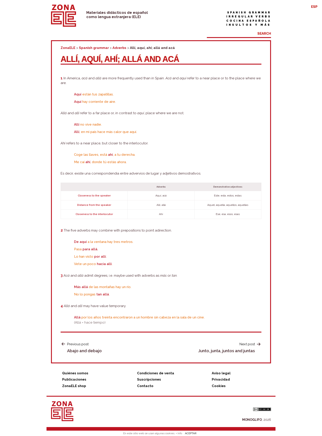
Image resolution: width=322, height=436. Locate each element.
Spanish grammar (249, 12)
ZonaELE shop (74, 386)
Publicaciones (74, 379)
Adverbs (119, 48)
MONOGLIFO (252, 419)
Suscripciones (149, 379)
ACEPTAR (191, 433)
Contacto (145, 386)
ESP (314, 7)
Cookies (219, 386)
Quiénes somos (75, 373)
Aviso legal (221, 373)
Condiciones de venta (155, 373)
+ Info (179, 433)
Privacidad (221, 379)
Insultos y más (248, 24)
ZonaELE (68, 48)
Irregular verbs (248, 16)
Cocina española (248, 20)
